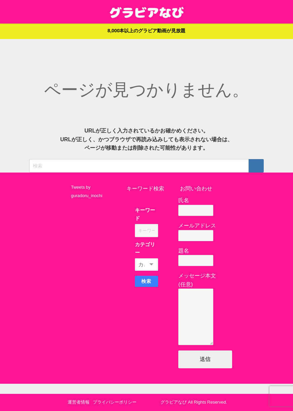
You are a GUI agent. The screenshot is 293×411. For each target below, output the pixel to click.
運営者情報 (78, 402)
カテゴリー (145, 248)
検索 (146, 281)
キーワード (145, 214)
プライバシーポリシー (115, 402)
